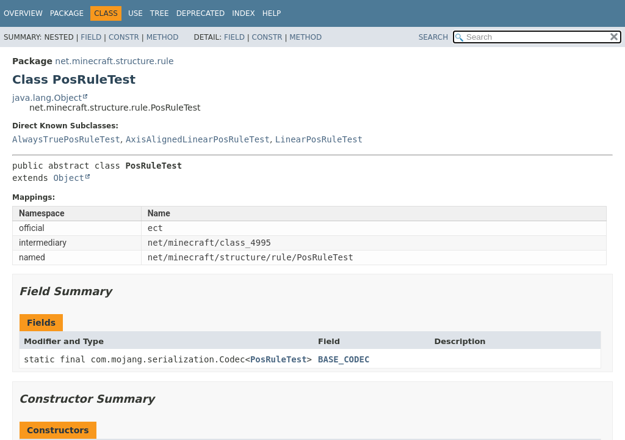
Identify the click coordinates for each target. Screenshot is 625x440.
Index (243, 13)
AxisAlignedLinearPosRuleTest (198, 139)
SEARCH (434, 37)
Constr (124, 37)
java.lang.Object (47, 98)
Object (68, 178)
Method (162, 37)
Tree (159, 13)
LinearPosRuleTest (319, 139)
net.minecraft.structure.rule (114, 61)
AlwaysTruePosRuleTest (66, 139)
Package (67, 13)
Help (271, 13)
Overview (23, 13)
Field (91, 37)
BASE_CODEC (343, 359)
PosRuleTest (278, 359)
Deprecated (200, 13)
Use (135, 13)
